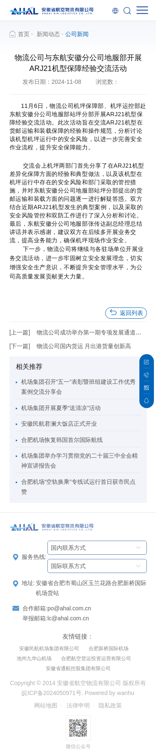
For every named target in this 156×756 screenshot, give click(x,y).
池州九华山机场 (34, 658)
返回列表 (126, 312)
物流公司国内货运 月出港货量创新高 (84, 346)
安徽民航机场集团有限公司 (49, 648)
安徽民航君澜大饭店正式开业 (59, 423)
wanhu (125, 693)
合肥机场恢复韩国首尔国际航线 (62, 440)
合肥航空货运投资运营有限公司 (96, 658)
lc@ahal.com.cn (68, 618)
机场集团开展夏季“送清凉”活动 (61, 408)
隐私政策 (110, 705)
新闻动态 (48, 34)
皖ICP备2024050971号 (51, 693)
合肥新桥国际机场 (109, 648)
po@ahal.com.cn (69, 608)
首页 (24, 34)
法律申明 (78, 705)
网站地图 (45, 705)
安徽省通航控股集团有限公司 (78, 668)
